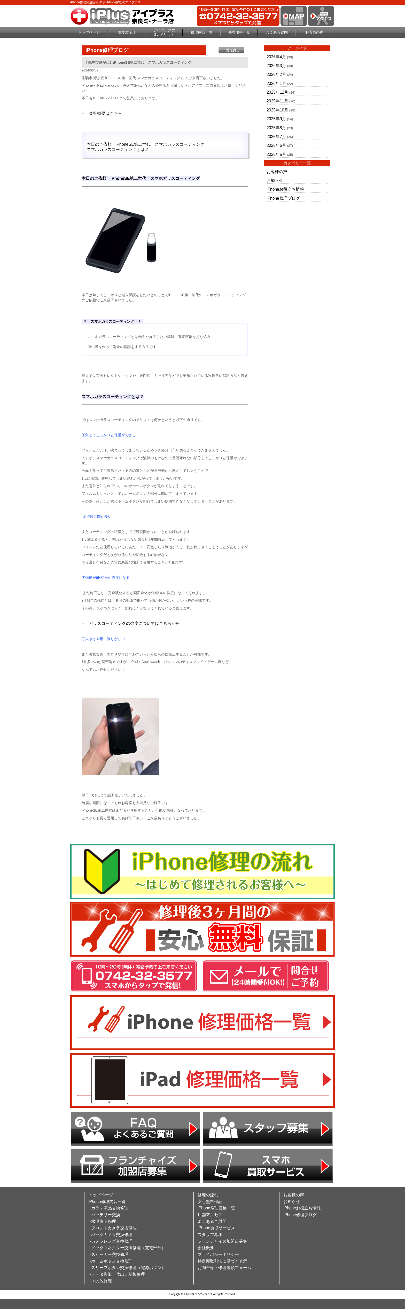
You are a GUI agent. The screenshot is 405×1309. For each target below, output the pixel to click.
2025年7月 (276, 136)
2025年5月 (276, 154)
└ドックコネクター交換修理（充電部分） (127, 1248)
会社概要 (206, 1248)
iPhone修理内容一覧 (107, 1201)
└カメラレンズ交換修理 (110, 1241)
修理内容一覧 (202, 32)
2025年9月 (276, 119)
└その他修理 (100, 1281)
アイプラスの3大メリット (164, 32)
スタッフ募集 (210, 1234)
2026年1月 (276, 83)
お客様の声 (314, 32)
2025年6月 (276, 145)
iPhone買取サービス (216, 1228)
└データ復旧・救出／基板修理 (116, 1274)
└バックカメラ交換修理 (110, 1234)
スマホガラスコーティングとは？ (118, 149)
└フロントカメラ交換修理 (112, 1228)
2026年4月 (276, 57)
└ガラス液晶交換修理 (108, 1208)
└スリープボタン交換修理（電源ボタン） (127, 1267)
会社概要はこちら (105, 113)
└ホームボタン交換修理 (110, 1261)
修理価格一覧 (239, 32)
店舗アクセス (210, 1215)
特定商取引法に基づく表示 (222, 1261)
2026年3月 (276, 65)
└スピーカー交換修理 (108, 1254)
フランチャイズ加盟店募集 (222, 1241)
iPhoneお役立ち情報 (285, 189)
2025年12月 (277, 92)
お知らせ (275, 180)
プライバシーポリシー (218, 1254)
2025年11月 (277, 101)
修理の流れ (127, 32)
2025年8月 (276, 128)
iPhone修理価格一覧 (216, 1208)
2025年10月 (277, 110)
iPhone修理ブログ (283, 198)
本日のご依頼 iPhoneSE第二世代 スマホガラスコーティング (145, 144)
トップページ (89, 32)
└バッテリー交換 (104, 1215)
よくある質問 (277, 32)
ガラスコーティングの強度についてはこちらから (134, 623)
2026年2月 (276, 74)
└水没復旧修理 (102, 1221)
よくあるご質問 (212, 1221)
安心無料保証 (210, 1201)
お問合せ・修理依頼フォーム (224, 1267)
